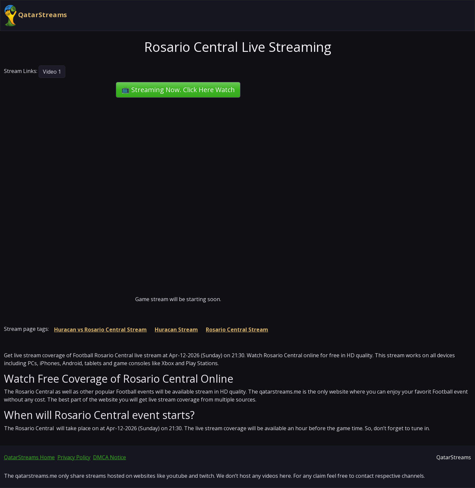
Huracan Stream (176, 329)
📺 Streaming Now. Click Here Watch (178, 89)
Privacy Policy (73, 457)
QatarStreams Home (29, 457)
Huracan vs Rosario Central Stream (100, 329)
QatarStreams (35, 15)
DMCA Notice (109, 457)
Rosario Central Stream (237, 329)
